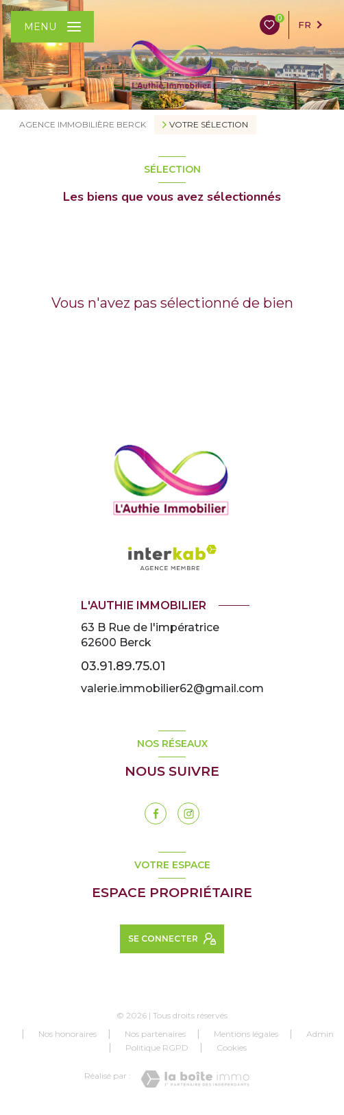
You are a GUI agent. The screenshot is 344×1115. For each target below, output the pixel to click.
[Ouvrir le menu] (52, 26)
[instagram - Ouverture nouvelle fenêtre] (188, 813)
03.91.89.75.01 (123, 666)
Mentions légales (246, 1034)
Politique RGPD (156, 1047)
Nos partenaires (155, 1034)
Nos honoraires (67, 1034)
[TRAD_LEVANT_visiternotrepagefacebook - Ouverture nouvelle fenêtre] (156, 813)
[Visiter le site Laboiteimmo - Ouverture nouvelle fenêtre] (195, 1079)
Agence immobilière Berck (82, 124)
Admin (320, 1034)
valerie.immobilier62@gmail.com (172, 688)
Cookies (232, 1048)
